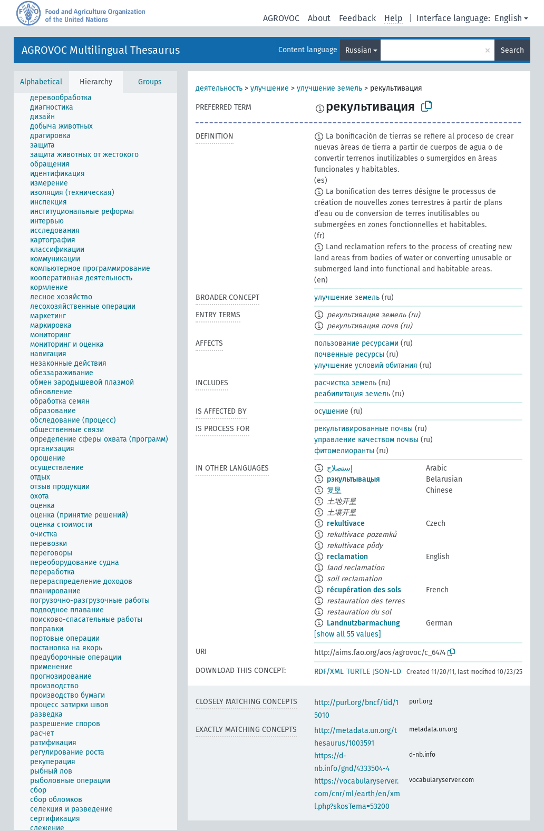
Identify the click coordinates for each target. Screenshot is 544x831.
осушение (331, 411)
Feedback (357, 18)
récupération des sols (364, 589)
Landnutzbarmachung (363, 623)
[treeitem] (65, 98)
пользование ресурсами (356, 343)
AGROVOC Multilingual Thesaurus (101, 50)
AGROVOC (281, 18)
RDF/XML (329, 671)
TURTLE (358, 671)
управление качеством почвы (366, 439)
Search (512, 50)
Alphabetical (41, 81)
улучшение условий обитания (365, 365)
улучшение (269, 88)
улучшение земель (329, 88)
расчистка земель (345, 382)
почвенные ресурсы (349, 354)
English (508, 18)
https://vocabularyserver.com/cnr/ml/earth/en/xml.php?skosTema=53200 (357, 794)
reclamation (347, 556)
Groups (150, 81)
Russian (358, 50)
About (319, 18)
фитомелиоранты (344, 450)
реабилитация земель (352, 393)
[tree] (95, 461)
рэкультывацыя (353, 479)
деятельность (219, 88)
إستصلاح (340, 468)
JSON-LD (387, 671)
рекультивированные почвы (363, 428)
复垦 (334, 490)
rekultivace (346, 523)
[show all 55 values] (347, 634)
